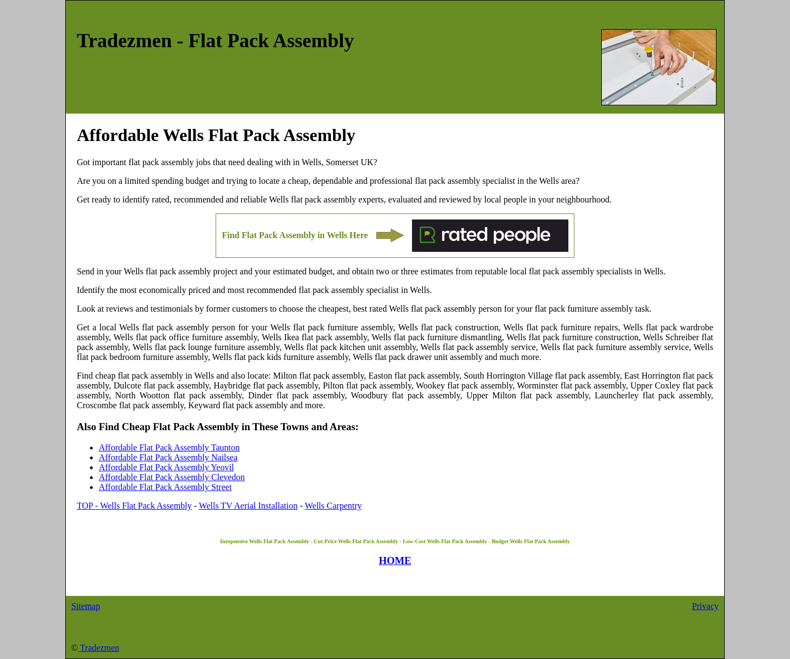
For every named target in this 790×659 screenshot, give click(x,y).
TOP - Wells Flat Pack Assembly (134, 505)
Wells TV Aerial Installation (248, 505)
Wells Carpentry (333, 505)
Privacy (705, 606)
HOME (395, 560)
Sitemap (85, 606)
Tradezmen (98, 647)
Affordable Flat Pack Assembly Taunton (169, 447)
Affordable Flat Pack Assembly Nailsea (168, 457)
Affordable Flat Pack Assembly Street (165, 487)
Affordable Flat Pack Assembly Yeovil (166, 467)
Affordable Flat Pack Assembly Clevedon (172, 477)
